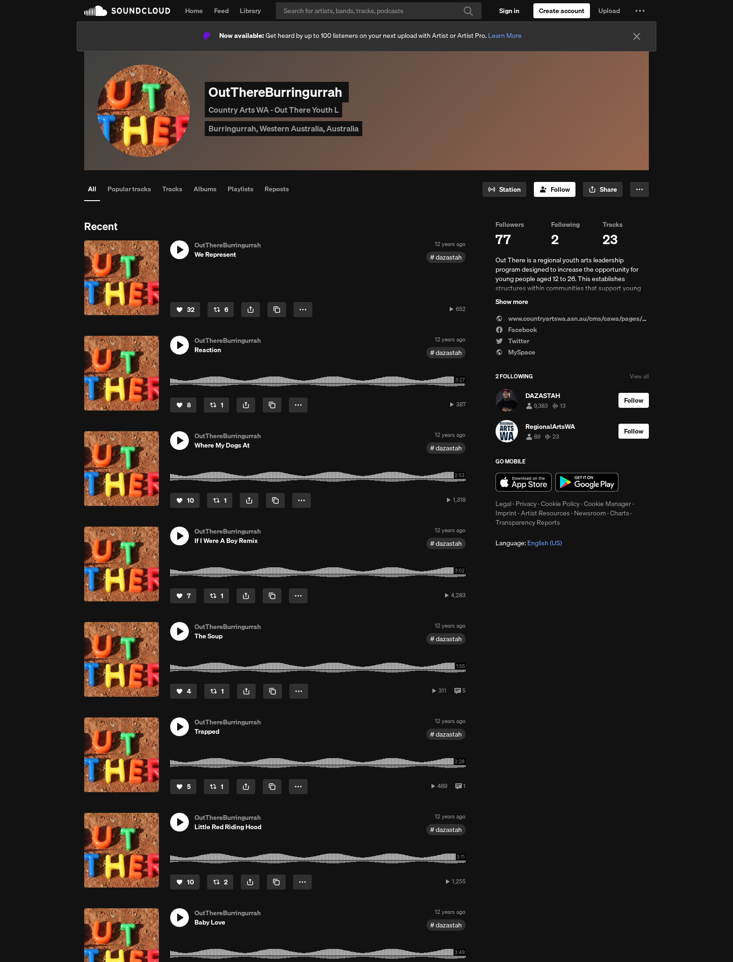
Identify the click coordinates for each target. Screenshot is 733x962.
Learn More (505, 35)
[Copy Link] (276, 309)
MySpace (515, 352)
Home (194, 11)
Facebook (516, 330)
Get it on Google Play (586, 482)
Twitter (512, 341)
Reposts (277, 189)
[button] (640, 11)
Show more (512, 301)
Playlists (240, 189)
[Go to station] (504, 189)
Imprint (506, 513)
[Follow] (554, 189)
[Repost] (221, 309)
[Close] (637, 36)
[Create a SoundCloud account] (561, 10)
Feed (221, 11)
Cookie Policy (560, 504)
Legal (503, 504)
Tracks (172, 189)
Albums (205, 189)
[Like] (185, 309)
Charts (619, 513)
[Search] (378, 10)
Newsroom (590, 513)
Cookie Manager (607, 504)
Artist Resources (545, 513)
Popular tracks (129, 189)
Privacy (526, 504)
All (92, 189)
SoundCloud (127, 11)
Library (250, 11)
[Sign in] (509, 10)
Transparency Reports (528, 522)
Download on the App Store (524, 482)
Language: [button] (529, 543)
